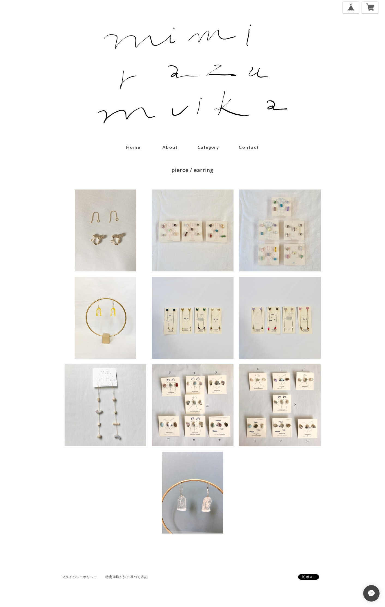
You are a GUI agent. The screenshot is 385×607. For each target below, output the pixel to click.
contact (249, 147)
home (133, 147)
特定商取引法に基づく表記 (126, 577)
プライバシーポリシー (79, 577)
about (170, 147)
